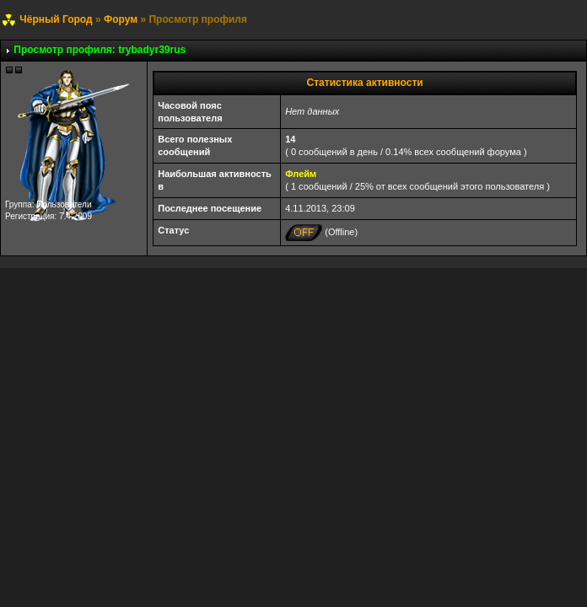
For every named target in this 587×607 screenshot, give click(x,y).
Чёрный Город (55, 19)
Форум (120, 19)
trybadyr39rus (152, 50)
